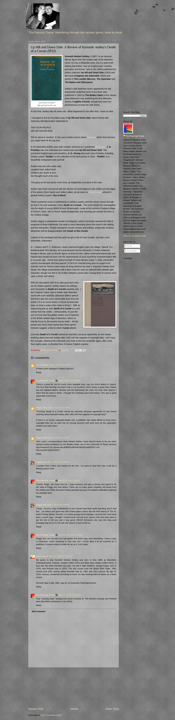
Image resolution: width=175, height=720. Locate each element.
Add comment (38, 611)
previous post (95, 192)
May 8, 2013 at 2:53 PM (69, 480)
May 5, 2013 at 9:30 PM (60, 365)
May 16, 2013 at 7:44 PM (60, 556)
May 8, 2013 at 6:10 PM (58, 505)
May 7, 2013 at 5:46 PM (58, 462)
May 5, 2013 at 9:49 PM (69, 380)
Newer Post (35, 708)
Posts (128, 246)
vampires (91, 137)
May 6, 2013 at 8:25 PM (59, 407)
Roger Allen (42, 407)
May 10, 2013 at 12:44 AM (70, 535)
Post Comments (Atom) (51, 715)
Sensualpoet (42, 556)
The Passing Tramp (45, 380)
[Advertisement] (73, 687)
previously (100, 147)
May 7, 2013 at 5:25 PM (59, 437)
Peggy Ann (41, 462)
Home (74, 708)
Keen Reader (42, 365)
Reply (38, 372)
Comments (131, 251)
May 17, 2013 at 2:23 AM (69, 595)
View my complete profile (134, 236)
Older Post (112, 708)
